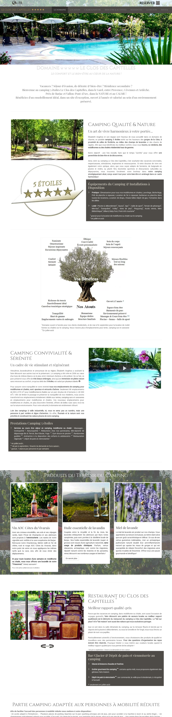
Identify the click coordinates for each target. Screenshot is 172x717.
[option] (86, 40)
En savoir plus (71, 558)
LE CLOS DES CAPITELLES (22, 9)
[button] (3, 40)
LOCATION (75, 10)
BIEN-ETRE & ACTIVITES (115, 10)
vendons (154, 145)
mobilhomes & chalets (38, 392)
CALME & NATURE (92, 10)
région (53, 371)
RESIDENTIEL (136, 10)
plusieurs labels (73, 381)
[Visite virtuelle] (47, 646)
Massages (79, 428)
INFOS (164, 10)
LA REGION (151, 10)
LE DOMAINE (60, 10)
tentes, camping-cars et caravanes (70, 397)
